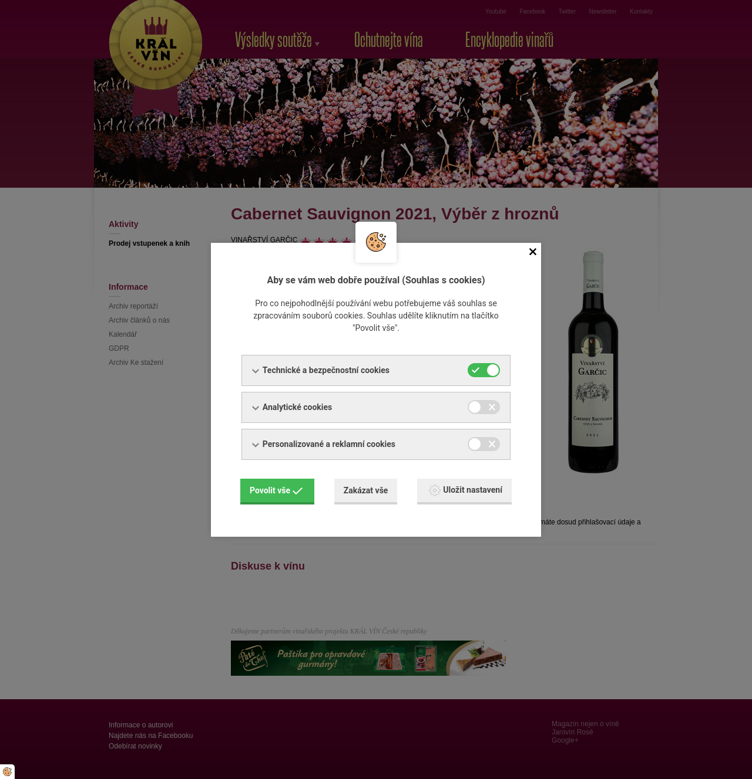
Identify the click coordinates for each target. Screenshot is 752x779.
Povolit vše (276, 490)
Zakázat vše (366, 490)
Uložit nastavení (465, 490)
